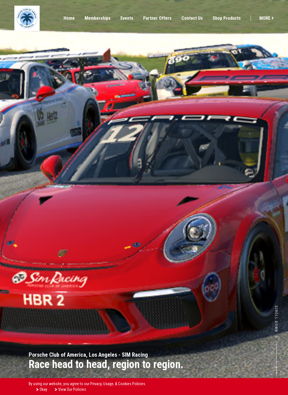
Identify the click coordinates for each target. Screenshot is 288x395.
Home (69, 18)
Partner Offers (157, 18)
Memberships (98, 18)
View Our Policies (70, 389)
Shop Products (227, 18)
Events (126, 18)
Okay (41, 389)
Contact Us (192, 18)
